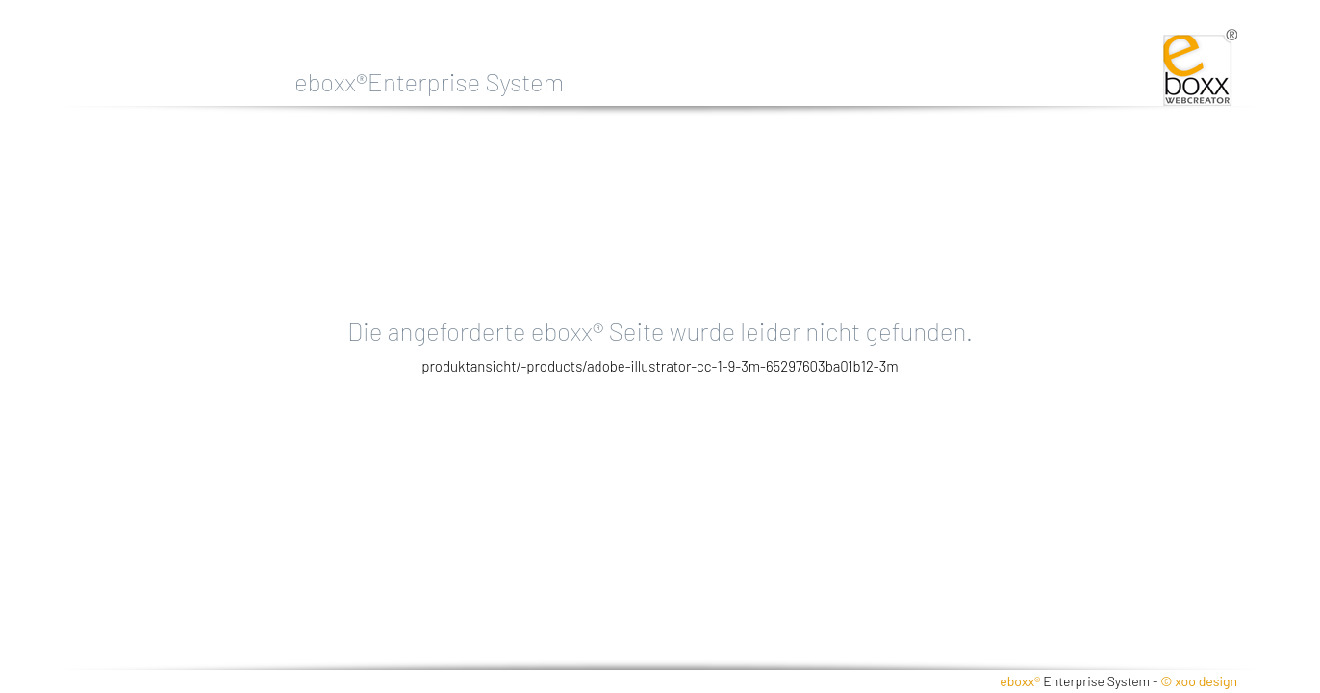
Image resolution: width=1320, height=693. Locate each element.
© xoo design (1198, 681)
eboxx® (1020, 681)
